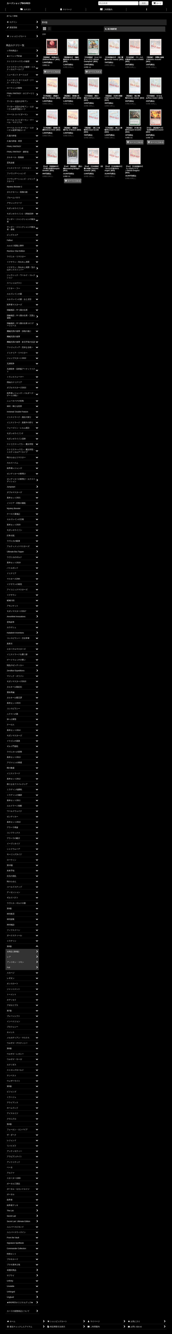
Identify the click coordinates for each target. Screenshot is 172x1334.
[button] (146, 10)
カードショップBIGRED (18, 3)
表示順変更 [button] (111, 29)
